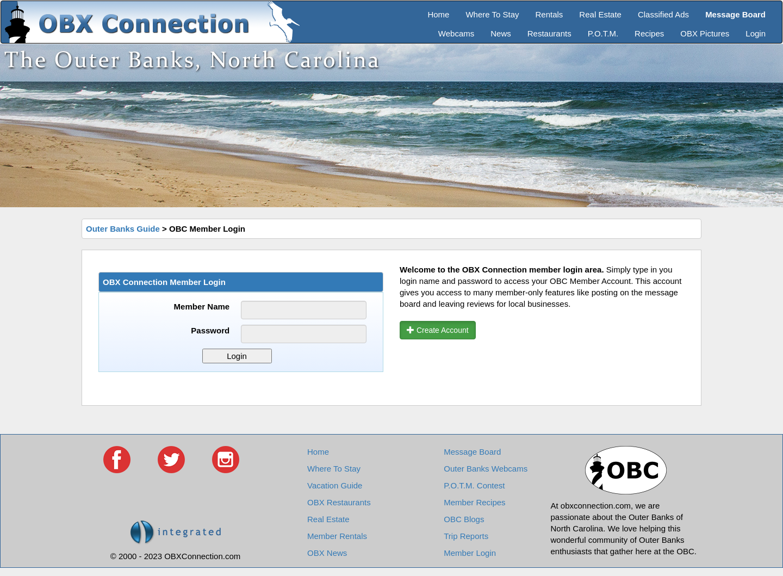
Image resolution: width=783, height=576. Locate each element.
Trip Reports (466, 536)
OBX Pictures (704, 33)
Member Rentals (337, 536)
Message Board (472, 451)
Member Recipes (474, 502)
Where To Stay (492, 14)
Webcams (456, 33)
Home (438, 14)
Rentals (549, 14)
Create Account (438, 330)
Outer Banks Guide (123, 228)
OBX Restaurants (339, 502)
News (500, 33)
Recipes (649, 33)
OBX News (327, 553)
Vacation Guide (334, 485)
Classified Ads (663, 14)
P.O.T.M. (603, 33)
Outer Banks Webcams (485, 468)
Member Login (470, 553)
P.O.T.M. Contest (474, 485)
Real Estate (600, 14)
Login (755, 33)
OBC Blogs (464, 519)
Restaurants (549, 33)
